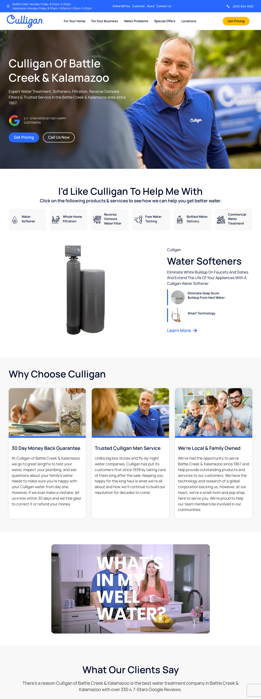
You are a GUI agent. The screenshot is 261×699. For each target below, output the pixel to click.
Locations (188, 21)
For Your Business (104, 21)
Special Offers (164, 21)
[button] (131, 588)
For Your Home (74, 21)
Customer (138, 6)
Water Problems (136, 21)
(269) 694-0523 (242, 6)
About (151, 6)
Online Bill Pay (121, 6)
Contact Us (164, 6)
